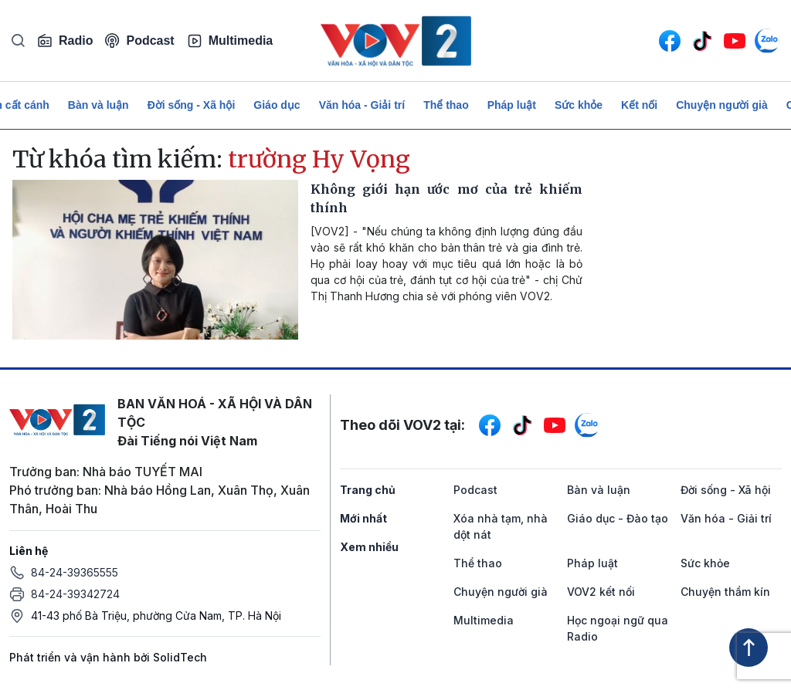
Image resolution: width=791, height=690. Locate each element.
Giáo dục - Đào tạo (617, 518)
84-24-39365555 (74, 572)
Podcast (139, 40)
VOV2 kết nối (601, 591)
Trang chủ (368, 489)
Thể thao (446, 105)
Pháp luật (511, 105)
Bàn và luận (98, 105)
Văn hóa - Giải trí (362, 105)
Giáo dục (276, 105)
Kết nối (639, 105)
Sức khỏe (579, 105)
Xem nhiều (369, 546)
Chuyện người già (722, 105)
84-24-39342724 (75, 593)
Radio (65, 41)
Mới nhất (363, 518)
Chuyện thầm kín (725, 591)
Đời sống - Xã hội (192, 105)
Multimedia (230, 41)
